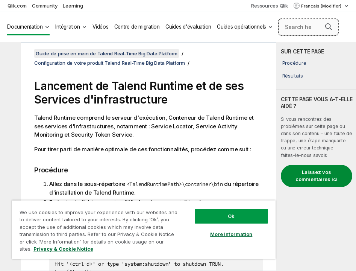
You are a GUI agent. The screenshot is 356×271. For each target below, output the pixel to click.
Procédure (294, 63)
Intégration (67, 27)
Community (45, 6)
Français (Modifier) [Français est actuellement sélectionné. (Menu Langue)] (321, 6)
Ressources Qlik (269, 6)
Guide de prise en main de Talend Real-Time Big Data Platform (106, 53)
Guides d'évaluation (188, 27)
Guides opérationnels (241, 27)
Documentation (25, 27)
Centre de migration (137, 27)
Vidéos (100, 27)
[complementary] (316, 156)
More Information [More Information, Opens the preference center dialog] (231, 234)
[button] (328, 26)
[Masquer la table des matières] (9, 53)
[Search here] (308, 27)
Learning (73, 6)
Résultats (292, 76)
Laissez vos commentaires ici (316, 176)
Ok (231, 216)
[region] (144, 229)
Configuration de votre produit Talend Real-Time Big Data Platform (109, 63)
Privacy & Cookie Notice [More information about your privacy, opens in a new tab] (63, 249)
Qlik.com (17, 6)
